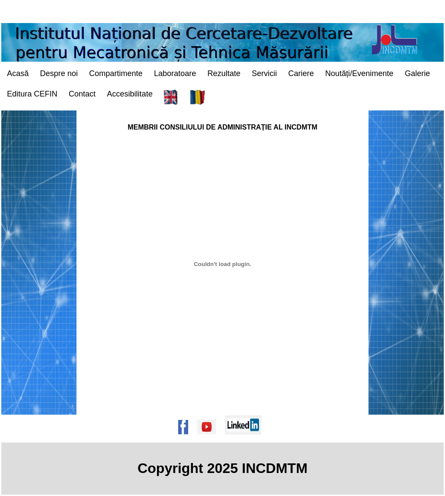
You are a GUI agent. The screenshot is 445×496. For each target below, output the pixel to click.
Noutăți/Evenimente (359, 73)
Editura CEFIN (32, 94)
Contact (82, 94)
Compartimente (116, 73)
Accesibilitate (130, 94)
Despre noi (59, 73)
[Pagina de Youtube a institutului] (209, 438)
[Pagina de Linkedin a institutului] (246, 438)
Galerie (417, 73)
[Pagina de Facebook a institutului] (186, 438)
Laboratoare (175, 73)
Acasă (18, 73)
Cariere (301, 73)
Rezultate (223, 73)
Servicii (264, 73)
